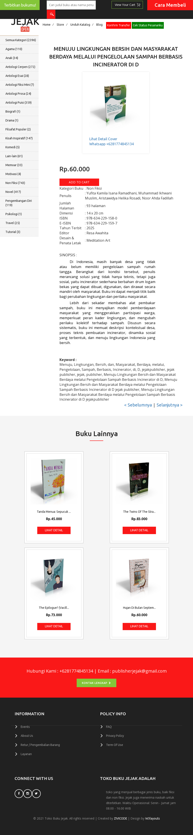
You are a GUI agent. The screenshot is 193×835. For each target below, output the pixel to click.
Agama (13, 49)
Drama (11, 120)
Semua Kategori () (20, 40)
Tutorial (12, 232)
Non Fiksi (15, 183)
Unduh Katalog (80, 24)
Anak (11, 58)
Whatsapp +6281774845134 (111, 144)
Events (25, 727)
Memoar (13, 165)
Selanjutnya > (170, 404)
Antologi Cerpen (20, 67)
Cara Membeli (170, 5)
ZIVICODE (120, 818)
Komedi (12, 147)
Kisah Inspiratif (19, 138)
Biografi (12, 111)
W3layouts (153, 818)
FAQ (109, 727)
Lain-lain (14, 156)
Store (60, 24)
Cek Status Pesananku (148, 25)
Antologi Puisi (18, 102)
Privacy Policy (115, 735)
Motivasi (13, 174)
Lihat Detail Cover (103, 139)
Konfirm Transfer (118, 25)
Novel (13, 192)
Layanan (26, 753)
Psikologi (13, 214)
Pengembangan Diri (18, 203)
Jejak (25, 20)
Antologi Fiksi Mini (19, 84)
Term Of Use (114, 744)
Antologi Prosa (18, 93)
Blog (99, 24)
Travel (12, 223)
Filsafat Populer (18, 129)
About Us (27, 735)
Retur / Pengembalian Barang (40, 744)
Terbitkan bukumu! (20, 5)
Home (47, 24)
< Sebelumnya (138, 404)
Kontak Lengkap (96, 682)
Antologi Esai (17, 76)
